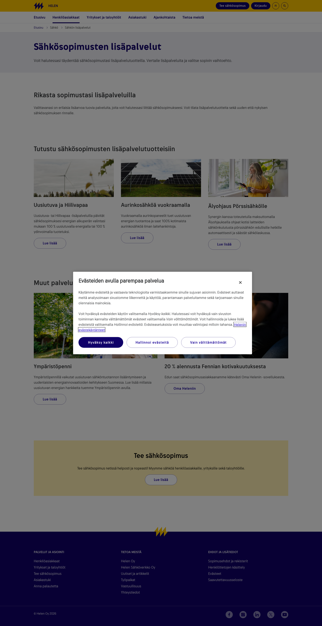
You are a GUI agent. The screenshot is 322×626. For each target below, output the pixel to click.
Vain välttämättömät (208, 342)
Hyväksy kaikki (101, 342)
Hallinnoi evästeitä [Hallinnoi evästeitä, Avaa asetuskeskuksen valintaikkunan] (152, 342)
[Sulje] (240, 283)
